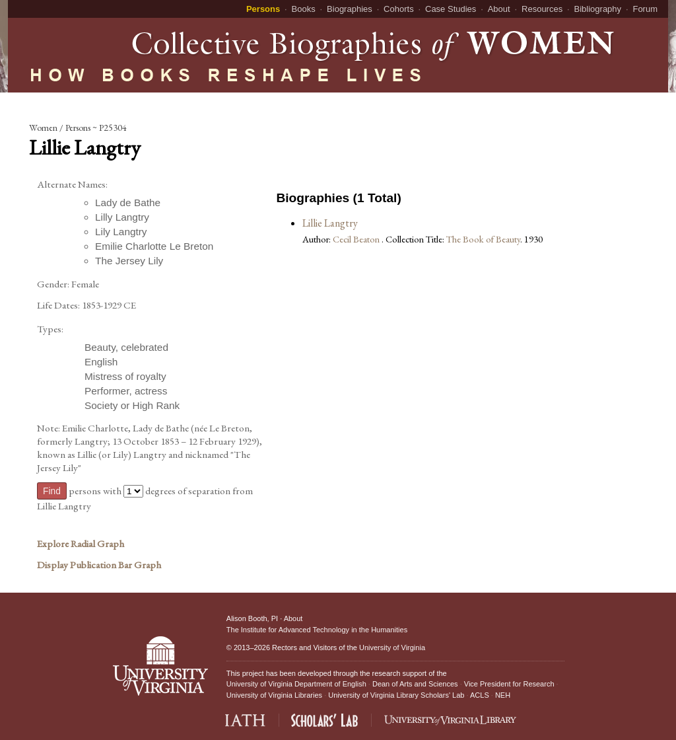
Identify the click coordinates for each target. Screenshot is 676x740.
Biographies (349, 9)
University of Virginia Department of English (296, 684)
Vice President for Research (509, 684)
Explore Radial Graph (80, 543)
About (499, 9)
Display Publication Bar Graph (99, 565)
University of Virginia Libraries (274, 695)
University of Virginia (392, 647)
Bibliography (598, 9)
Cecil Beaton (357, 239)
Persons (263, 9)
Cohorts (399, 9)
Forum (645, 9)
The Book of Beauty (483, 239)
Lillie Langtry (330, 223)
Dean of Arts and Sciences (415, 684)
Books (304, 9)
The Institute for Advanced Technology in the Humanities (316, 630)
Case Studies (450, 9)
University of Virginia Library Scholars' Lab (396, 695)
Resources (542, 9)
